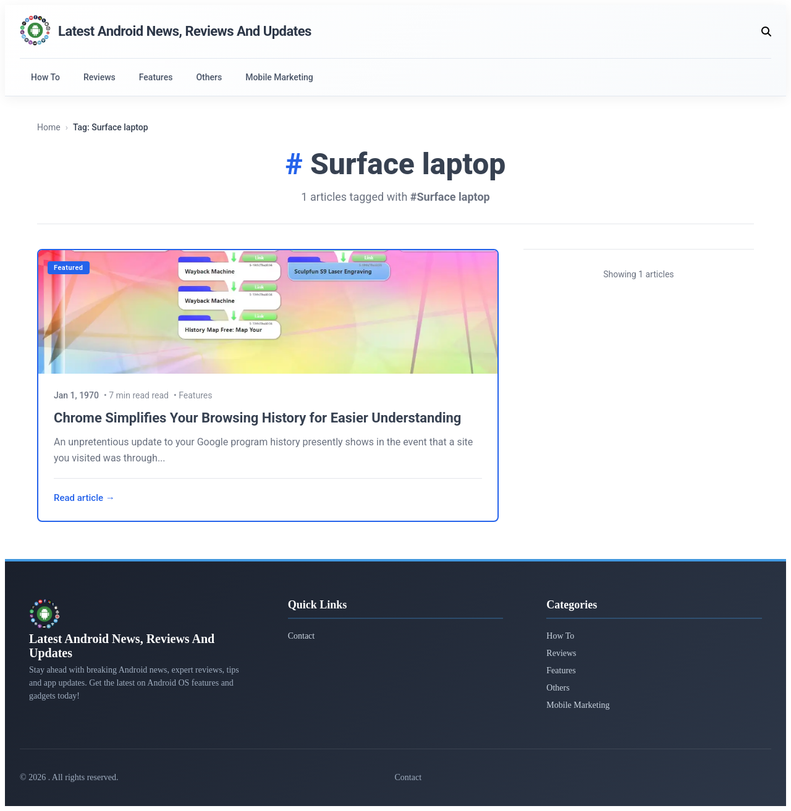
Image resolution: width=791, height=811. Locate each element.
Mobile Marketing (279, 77)
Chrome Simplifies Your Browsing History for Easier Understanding (257, 418)
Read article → (84, 497)
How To (45, 77)
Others (209, 77)
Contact (301, 636)
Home (49, 127)
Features (156, 77)
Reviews (99, 77)
